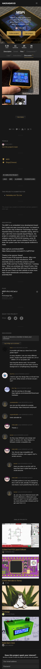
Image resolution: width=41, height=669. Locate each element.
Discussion (28, 55)
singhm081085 (14, 414)
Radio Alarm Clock (8, 643)
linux (5, 179)
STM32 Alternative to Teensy (12, 581)
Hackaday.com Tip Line (14, 195)
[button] (36, 3)
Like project (29, 33)
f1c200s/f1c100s (30, 179)
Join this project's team (10, 147)
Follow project (14, 33)
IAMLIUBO (20, 28)
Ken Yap (14, 388)
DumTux (12, 374)
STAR (5, 583)
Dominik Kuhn (8, 614)
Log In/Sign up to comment (11, 343)
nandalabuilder (14, 402)
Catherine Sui (8, 552)
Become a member (8, 656)
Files (22, 51)
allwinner (18, 179)
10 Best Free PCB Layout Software (14, 550)
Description (7, 51)
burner (11, 435)
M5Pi (10, 179)
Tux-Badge (6, 612)
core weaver (7, 645)
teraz (11, 347)
